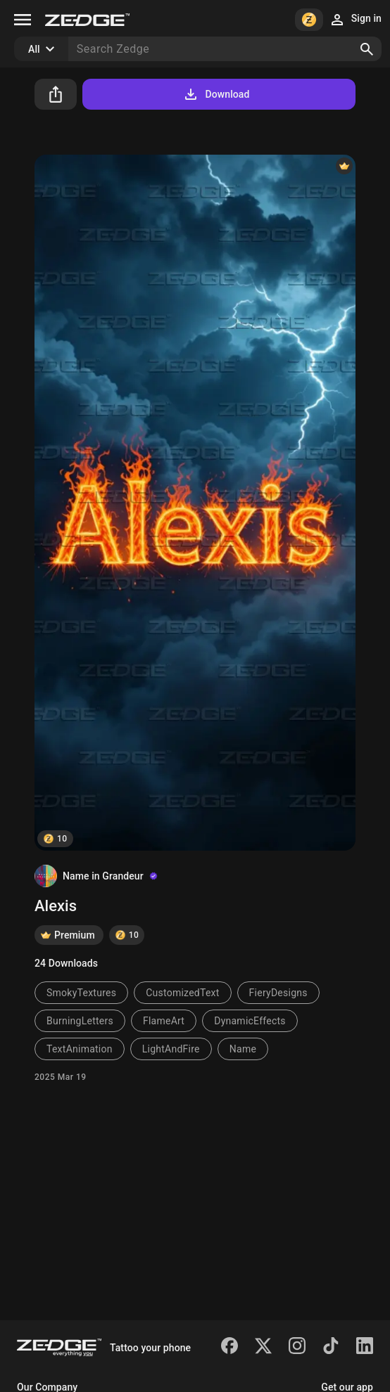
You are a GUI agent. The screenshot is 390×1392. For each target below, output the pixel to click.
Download (215, 94)
